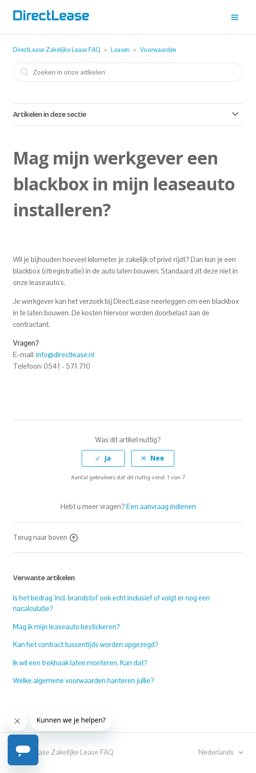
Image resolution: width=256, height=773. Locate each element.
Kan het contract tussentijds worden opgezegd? (85, 644)
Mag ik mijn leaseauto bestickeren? (66, 626)
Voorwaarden (158, 50)
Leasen (120, 50)
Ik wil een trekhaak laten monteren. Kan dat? (80, 662)
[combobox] (128, 72)
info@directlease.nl (65, 354)
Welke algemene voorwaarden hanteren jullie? (83, 680)
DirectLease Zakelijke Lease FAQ (56, 50)
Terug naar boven (45, 537)
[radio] (103, 458)
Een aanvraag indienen (161, 506)
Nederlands (216, 752)
